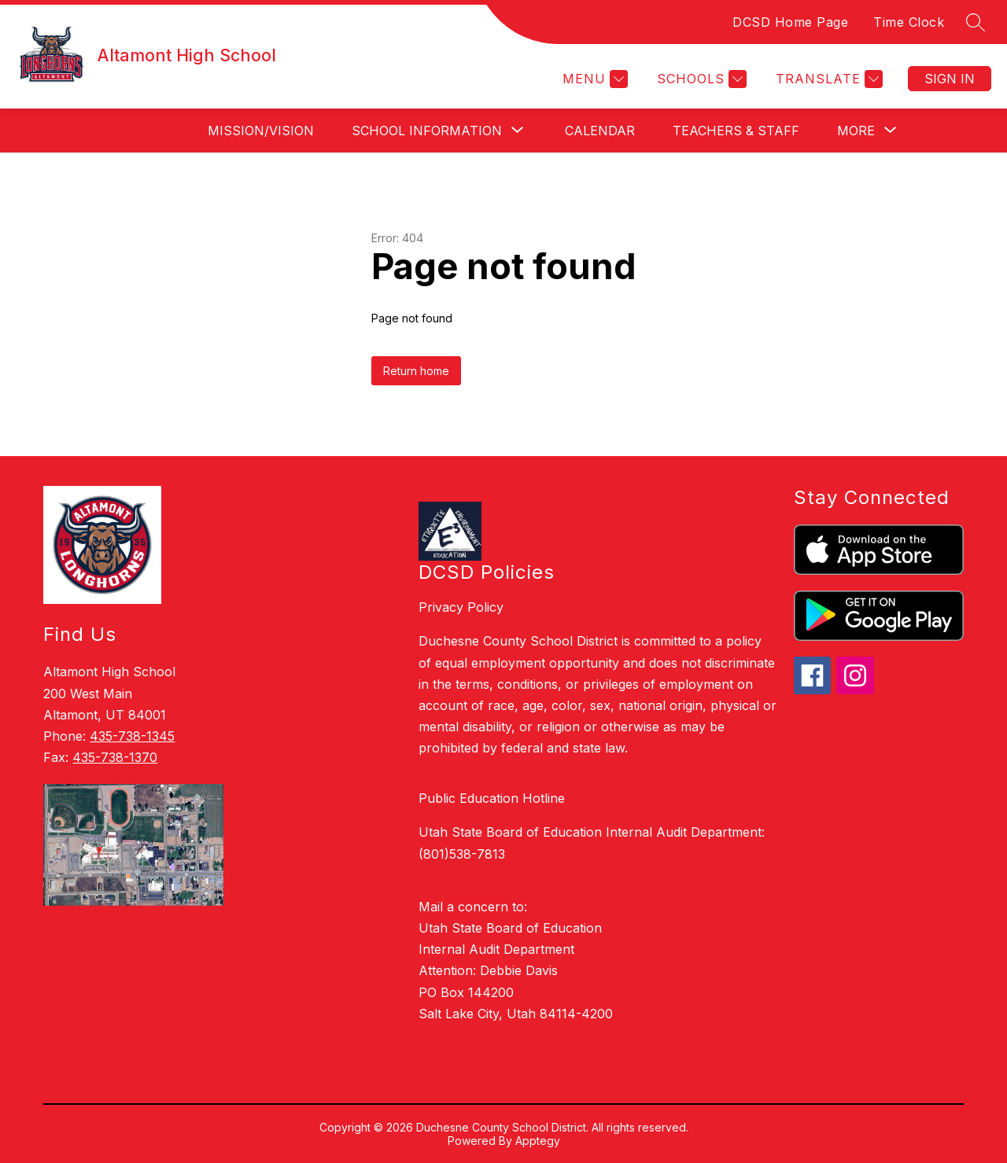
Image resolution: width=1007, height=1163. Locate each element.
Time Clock (908, 22)
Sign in (949, 78)
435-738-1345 (132, 736)
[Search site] (975, 22)
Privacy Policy (461, 607)
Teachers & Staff (736, 130)
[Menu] (593, 79)
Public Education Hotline (492, 798)
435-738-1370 (114, 757)
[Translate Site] (827, 79)
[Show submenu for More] (856, 130)
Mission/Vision (261, 130)
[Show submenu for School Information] (427, 130)
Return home (416, 370)
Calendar (600, 130)
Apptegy (537, 1140)
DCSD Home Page (790, 22)
